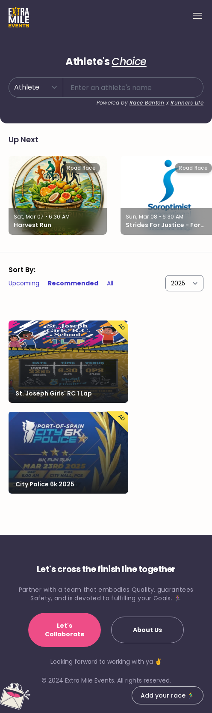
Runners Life (187, 102)
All (110, 283)
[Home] (19, 17)
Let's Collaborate (65, 629)
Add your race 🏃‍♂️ (167, 695)
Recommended (73, 283)
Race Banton (147, 102)
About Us (147, 630)
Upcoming (24, 283)
